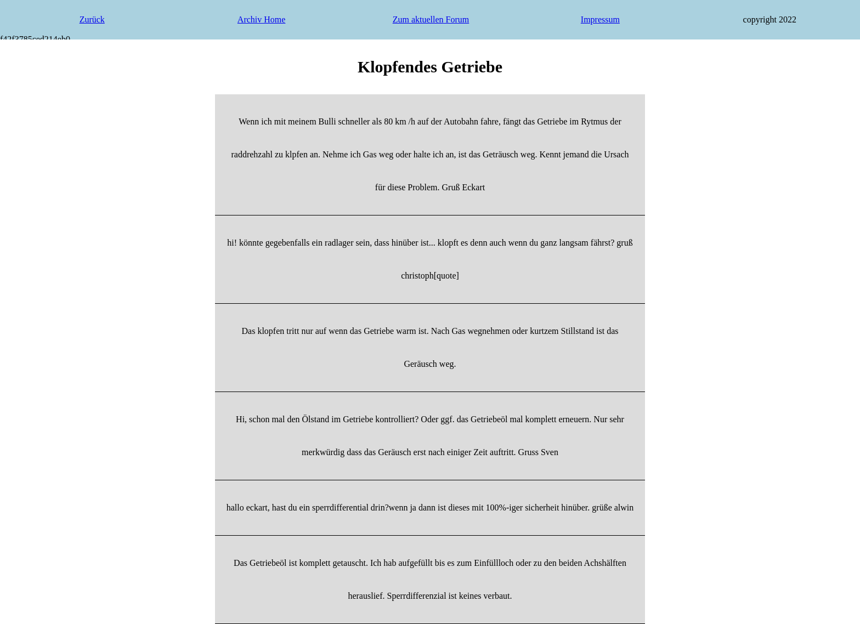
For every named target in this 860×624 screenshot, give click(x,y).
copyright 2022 (769, 19)
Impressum (600, 19)
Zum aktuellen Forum (431, 19)
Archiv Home (261, 19)
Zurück (92, 19)
